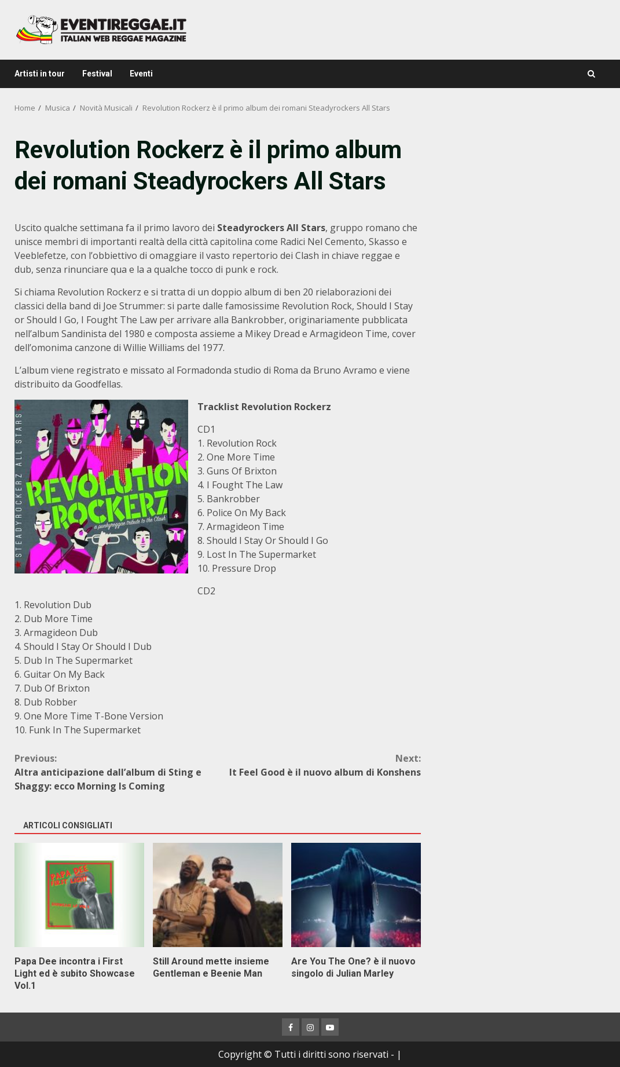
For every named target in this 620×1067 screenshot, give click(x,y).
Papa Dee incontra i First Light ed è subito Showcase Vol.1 (79, 895)
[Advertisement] (520, 205)
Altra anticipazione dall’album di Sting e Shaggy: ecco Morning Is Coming (116, 771)
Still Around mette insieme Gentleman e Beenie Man (218, 895)
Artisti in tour (39, 73)
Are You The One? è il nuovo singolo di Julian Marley (356, 895)
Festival (97, 73)
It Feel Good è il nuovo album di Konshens (319, 765)
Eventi (141, 73)
